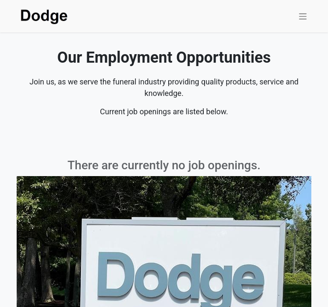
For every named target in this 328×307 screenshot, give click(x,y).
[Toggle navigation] (303, 16)
